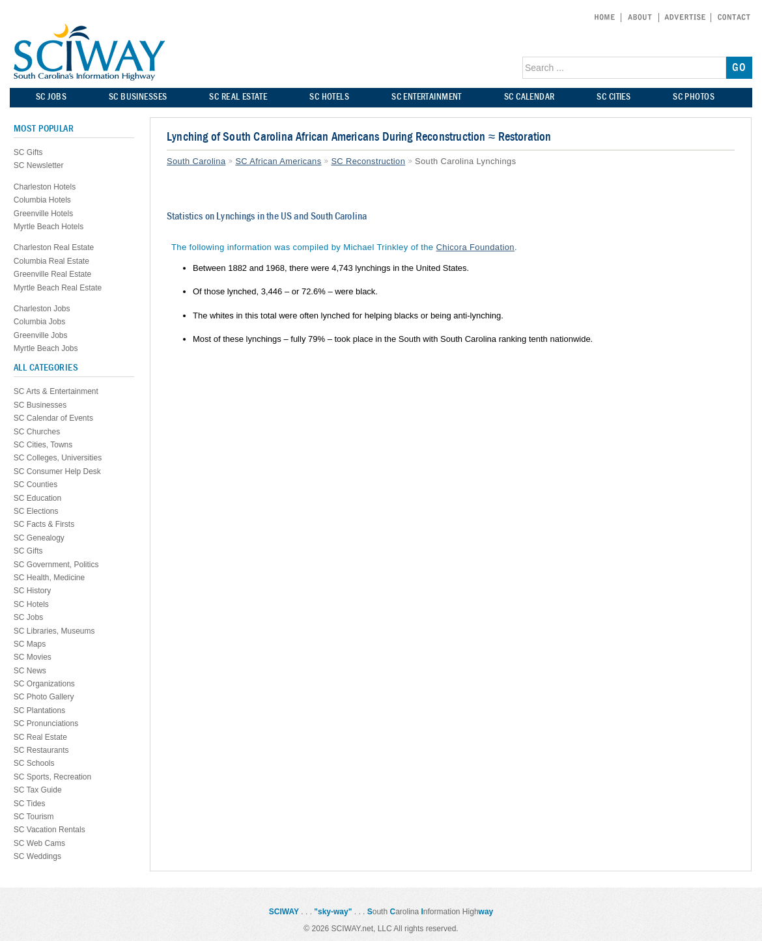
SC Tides (30, 803)
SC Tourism (34, 816)
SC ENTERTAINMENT (426, 96)
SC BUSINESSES (138, 96)
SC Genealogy (39, 537)
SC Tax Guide (38, 789)
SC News (30, 670)
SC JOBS (51, 96)
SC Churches (37, 431)
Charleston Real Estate (54, 247)
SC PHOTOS (693, 96)
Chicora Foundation (475, 247)
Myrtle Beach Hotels (48, 226)
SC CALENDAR (529, 96)
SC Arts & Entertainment (56, 391)
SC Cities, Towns (43, 444)
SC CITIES (613, 96)
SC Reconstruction (368, 161)
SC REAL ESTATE (238, 96)
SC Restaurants (41, 750)
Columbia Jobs (39, 321)
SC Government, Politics (56, 564)
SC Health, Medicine (49, 577)
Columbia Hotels (42, 199)
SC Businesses (40, 405)
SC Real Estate (40, 737)
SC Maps (30, 644)
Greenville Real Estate (52, 274)
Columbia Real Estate (51, 261)
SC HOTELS (329, 96)
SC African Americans (278, 161)
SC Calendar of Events (53, 418)
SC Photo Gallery (44, 696)
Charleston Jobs (42, 308)
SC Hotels (31, 604)
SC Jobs (28, 617)
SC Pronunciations (46, 723)
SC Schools (34, 763)
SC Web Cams (39, 843)
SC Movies (32, 657)
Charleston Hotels (45, 186)
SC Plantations (39, 710)
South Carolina (196, 161)
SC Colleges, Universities (58, 457)
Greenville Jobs (41, 335)
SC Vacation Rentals (49, 829)
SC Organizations (44, 683)
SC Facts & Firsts (44, 524)
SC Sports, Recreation (52, 776)
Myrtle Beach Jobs (46, 348)
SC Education (37, 498)
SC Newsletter (39, 165)
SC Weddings (37, 856)
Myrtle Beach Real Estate (58, 287)
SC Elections (36, 511)
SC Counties (35, 484)
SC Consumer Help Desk (57, 471)
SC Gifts (28, 152)
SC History (32, 590)
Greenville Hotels (43, 213)
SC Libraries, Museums (54, 631)
